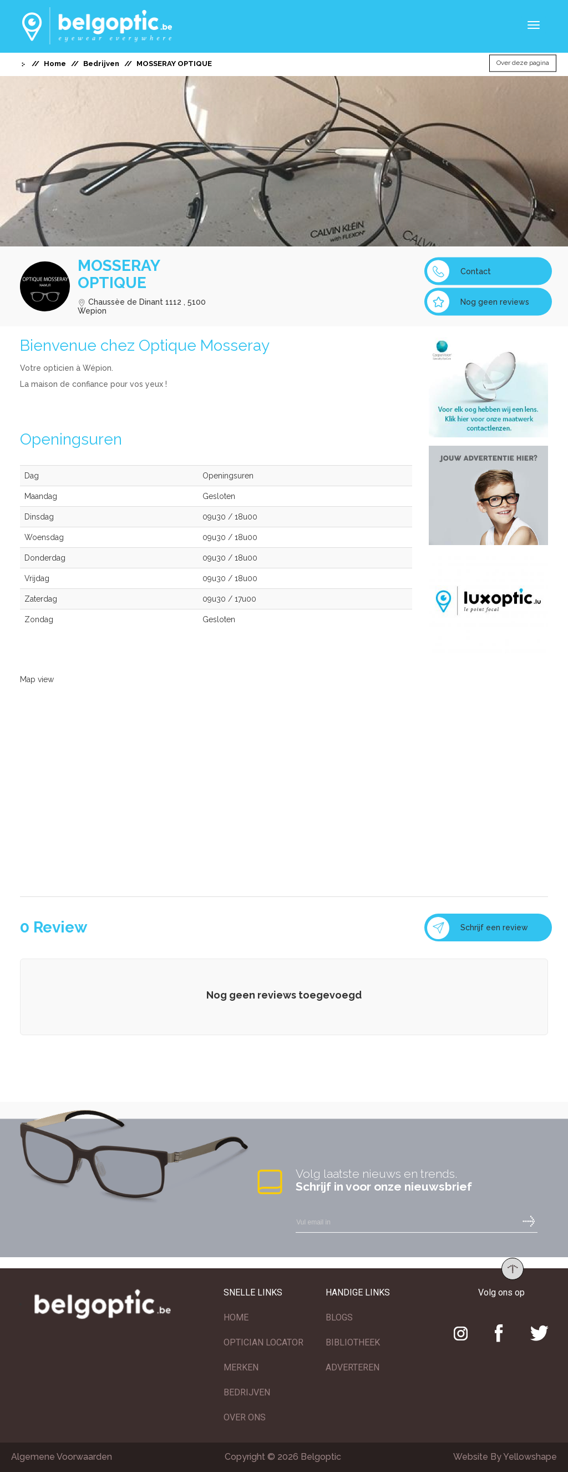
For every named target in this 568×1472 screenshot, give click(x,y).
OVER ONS (245, 1417)
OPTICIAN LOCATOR (263, 1342)
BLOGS (339, 1317)
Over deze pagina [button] (522, 63)
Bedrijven (101, 63)
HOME (236, 1317)
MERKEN (241, 1367)
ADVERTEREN (352, 1367)
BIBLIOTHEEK (353, 1342)
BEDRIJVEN (247, 1392)
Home (55, 63)
